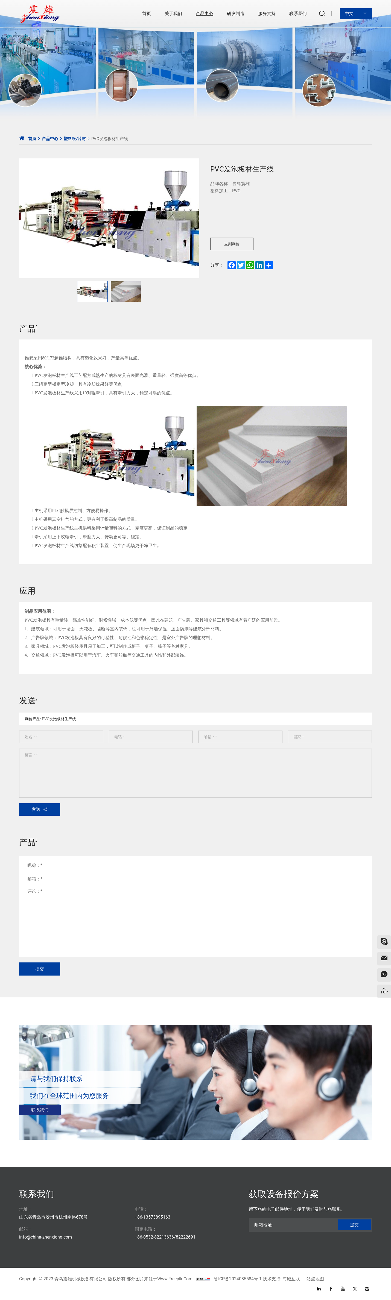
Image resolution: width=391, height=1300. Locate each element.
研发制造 (235, 13)
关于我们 (173, 13)
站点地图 (315, 1278)
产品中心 (204, 13)
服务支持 (267, 13)
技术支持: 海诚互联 (281, 1278)
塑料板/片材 (75, 138)
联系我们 (298, 13)
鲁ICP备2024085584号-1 (238, 1278)
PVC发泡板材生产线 (109, 138)
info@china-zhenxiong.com (45, 1237)
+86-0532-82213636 (154, 1237)
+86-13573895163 (152, 1217)
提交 (354, 1224)
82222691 (186, 1237)
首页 (146, 13)
